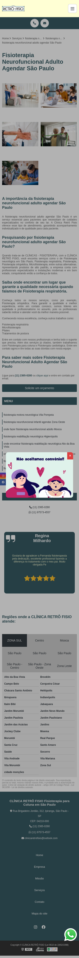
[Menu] (72, 8)
